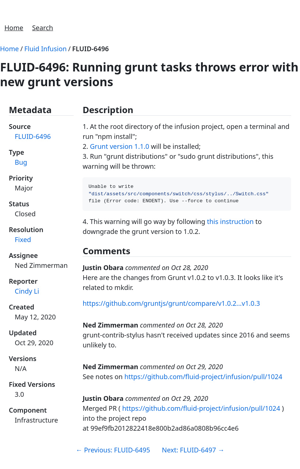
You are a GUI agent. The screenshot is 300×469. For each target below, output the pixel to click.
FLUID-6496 (90, 48)
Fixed (23, 239)
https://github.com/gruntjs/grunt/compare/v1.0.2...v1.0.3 (171, 305)
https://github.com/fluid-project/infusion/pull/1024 (203, 378)
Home (13, 27)
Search (42, 27)
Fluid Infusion (45, 48)
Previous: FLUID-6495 (113, 452)
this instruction (230, 223)
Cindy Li (27, 291)
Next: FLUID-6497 (193, 452)
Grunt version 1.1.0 (119, 146)
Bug (21, 162)
